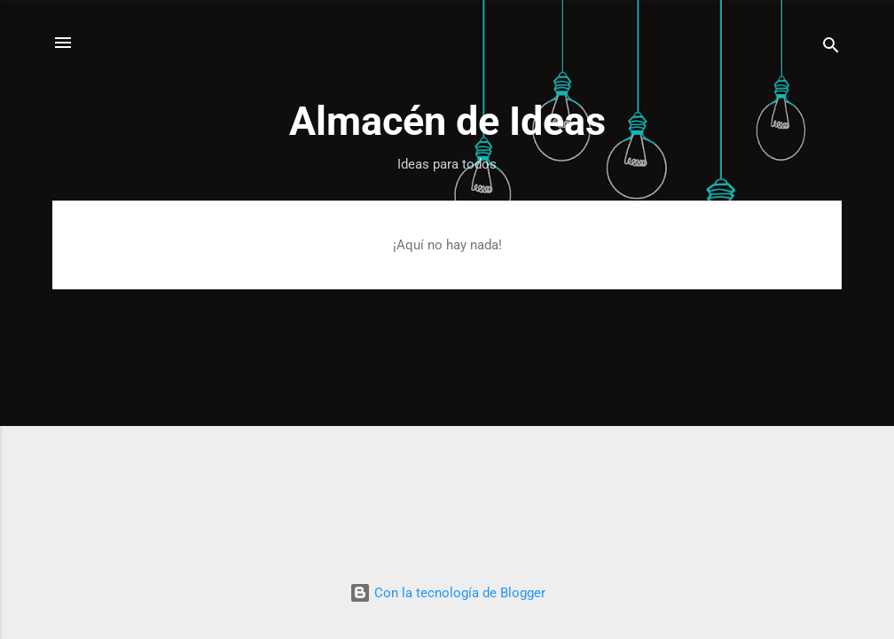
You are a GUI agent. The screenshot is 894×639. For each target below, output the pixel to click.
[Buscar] (831, 48)
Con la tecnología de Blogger (447, 593)
